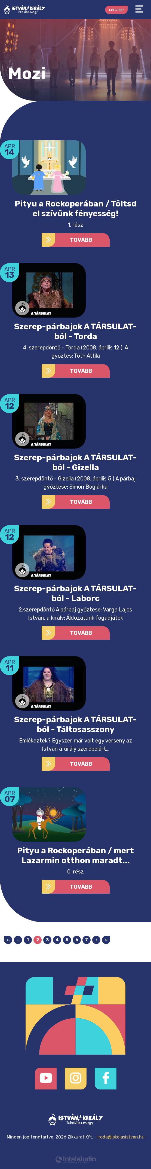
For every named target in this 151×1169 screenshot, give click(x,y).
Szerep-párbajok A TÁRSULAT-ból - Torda (75, 331)
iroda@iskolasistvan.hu (120, 1137)
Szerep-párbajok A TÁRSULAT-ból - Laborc (75, 593)
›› (106, 939)
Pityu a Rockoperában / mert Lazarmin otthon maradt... (75, 855)
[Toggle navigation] (139, 9)
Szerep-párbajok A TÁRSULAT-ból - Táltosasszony (75, 724)
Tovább (67, 240)
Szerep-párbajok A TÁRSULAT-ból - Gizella (75, 462)
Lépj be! (116, 10)
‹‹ (8, 939)
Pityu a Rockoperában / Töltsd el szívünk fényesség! (76, 208)
